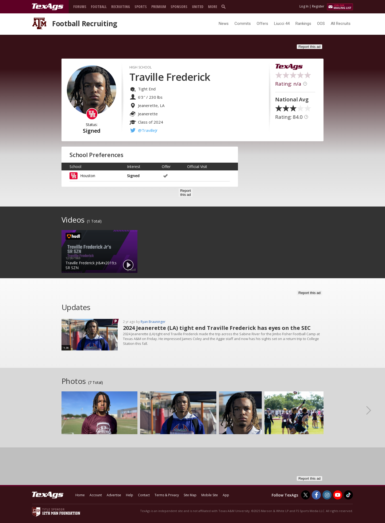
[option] (99, 251)
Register (318, 6)
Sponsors (179, 6)
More (212, 6)
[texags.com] (47, 6)
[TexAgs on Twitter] (305, 494)
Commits (242, 23)
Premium (158, 6)
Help (129, 495)
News (224, 23)
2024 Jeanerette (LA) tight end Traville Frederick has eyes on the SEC (217, 328)
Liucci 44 (282, 23)
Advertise (114, 495)
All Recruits (341, 23)
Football (99, 6)
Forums (79, 6)
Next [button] (373, 410)
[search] (224, 6)
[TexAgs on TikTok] (348, 494)
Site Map (190, 495)
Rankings (303, 23)
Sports (140, 6)
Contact (144, 495)
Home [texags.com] (80, 495)
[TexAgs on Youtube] (337, 494)
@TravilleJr (148, 130)
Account (96, 495)
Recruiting (120, 6)
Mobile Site (209, 495)
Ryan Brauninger (153, 321)
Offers (262, 23)
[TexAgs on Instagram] (327, 494)
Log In (304, 6)
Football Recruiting (84, 23)
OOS (321, 23)
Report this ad (309, 47)
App (226, 495)
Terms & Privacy (167, 495)
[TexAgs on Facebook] (316, 494)
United (197, 6)
